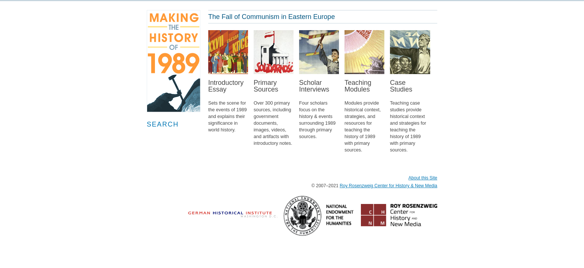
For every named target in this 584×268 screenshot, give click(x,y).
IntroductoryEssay (228, 109)
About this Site (423, 178)
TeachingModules (365, 119)
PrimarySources (274, 116)
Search (163, 124)
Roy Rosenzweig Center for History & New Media (388, 185)
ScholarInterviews (319, 113)
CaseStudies (410, 119)
